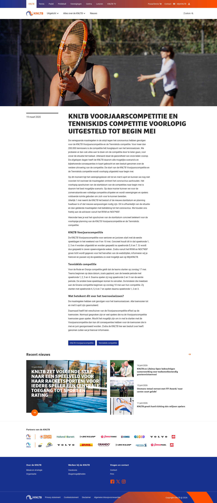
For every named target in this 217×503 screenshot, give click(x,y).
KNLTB (31, 4)
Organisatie (31, 474)
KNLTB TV (111, 4)
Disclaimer (86, 497)
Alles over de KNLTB (73, 13)
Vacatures (72, 470)
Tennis (41, 4)
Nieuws (93, 13)
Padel (51, 4)
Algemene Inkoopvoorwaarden (107, 497)
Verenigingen (76, 4)
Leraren (99, 4)
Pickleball (62, 4)
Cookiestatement (71, 497)
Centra (89, 4)
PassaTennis (155, 4)
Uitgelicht (51, 13)
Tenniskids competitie (108, 343)
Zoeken (187, 13)
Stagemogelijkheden (77, 474)
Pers (112, 474)
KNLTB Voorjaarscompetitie (82, 343)
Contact (167, 4)
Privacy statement (53, 497)
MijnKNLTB (181, 4)
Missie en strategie (34, 470)
